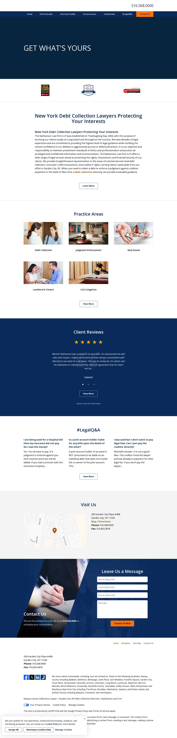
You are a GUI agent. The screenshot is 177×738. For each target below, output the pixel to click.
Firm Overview (46, 14)
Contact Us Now (122, 623)
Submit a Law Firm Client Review (88, 403)
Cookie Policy (59, 705)
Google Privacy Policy (78, 711)
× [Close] (84, 718)
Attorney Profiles (68, 14)
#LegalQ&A (127, 14)
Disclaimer (125, 643)
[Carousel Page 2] (88, 384)
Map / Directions (101, 521)
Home (29, 14)
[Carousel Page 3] (94, 384)
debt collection (83, 172)
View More (88, 303)
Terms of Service (101, 711)
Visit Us (88, 504)
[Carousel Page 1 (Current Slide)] (83, 384)
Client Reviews (89, 332)
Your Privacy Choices (37, 705)
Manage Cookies (76, 705)
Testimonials (109, 14)
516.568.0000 (142, 5)
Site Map (137, 643)
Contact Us (145, 14)
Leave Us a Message (122, 571)
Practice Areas (89, 14)
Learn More (88, 185)
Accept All (14, 729)
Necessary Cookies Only (38, 729)
